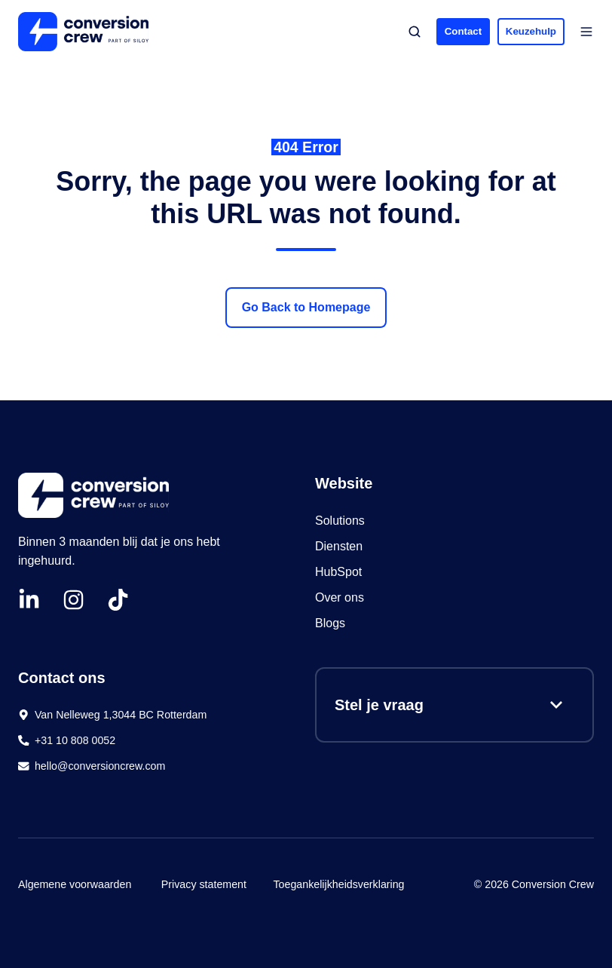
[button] (414, 31)
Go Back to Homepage (306, 307)
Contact (463, 31)
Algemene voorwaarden (74, 884)
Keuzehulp (531, 31)
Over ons (339, 597)
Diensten (339, 546)
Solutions (340, 520)
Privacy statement (203, 884)
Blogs (330, 623)
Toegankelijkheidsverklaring (338, 884)
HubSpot (340, 571)
